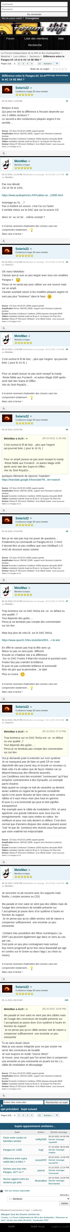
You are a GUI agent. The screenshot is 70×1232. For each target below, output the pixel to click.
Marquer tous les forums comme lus (20, 1214)
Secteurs (34, 56)
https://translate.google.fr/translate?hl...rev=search (31, 479)
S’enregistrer (32, 18)
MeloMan (20, 161)
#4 (67, 349)
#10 (66, 1000)
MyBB (11, 1226)
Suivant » (48, 63)
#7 (67, 601)
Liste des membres (36, 38)
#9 (67, 883)
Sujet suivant (29, 1109)
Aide (61, 38)
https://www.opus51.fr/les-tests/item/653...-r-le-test (31, 640)
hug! (41, 1149)
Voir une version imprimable (17, 1191)
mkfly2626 (40, 1139)
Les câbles (20, 56)
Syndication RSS (40, 1220)
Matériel (5, 56)
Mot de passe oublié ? (13, 18)
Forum (10, 38)
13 (39, 63)
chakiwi (52, 1152)
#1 (67, 101)
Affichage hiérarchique (57, 75)
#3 (67, 262)
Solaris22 (22, 87)
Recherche (35, 45)
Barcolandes (54, 1183)
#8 (67, 720)
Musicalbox (41, 1180)
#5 (67, 429)
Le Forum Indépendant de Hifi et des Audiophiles (32, 1217)
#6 (67, 531)
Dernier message (56, 1139)
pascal (41, 1170)
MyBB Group (38, 1226)
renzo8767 (41, 1160)
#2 (67, 174)
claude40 (53, 1142)
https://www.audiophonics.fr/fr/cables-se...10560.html (32, 195)
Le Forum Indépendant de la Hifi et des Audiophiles (30, 53)
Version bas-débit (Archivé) (19, 1220)
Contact (4, 1217)
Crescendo (53, 1173)
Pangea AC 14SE (12, 1149)
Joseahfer (66, 1226)
